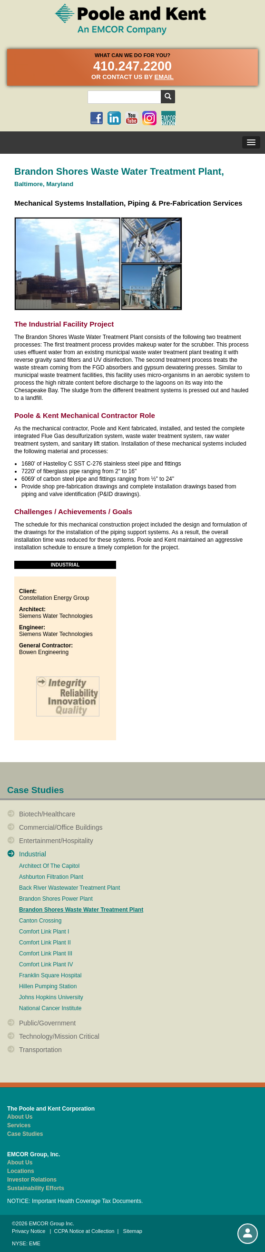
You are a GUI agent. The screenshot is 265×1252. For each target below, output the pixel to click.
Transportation (40, 1049)
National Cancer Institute (50, 1008)
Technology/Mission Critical (59, 1036)
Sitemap (132, 1231)
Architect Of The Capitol (49, 866)
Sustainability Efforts (35, 1188)
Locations (20, 1171)
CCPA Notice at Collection (84, 1231)
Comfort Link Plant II (45, 943)
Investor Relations (32, 1179)
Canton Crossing (40, 921)
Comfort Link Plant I (44, 932)
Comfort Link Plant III (45, 954)
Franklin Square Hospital (50, 976)
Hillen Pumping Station (48, 987)
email (163, 76)
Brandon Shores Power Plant (56, 899)
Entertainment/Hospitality (56, 841)
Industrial (32, 854)
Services (18, 1125)
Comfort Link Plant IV (46, 965)
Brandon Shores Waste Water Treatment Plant (81, 910)
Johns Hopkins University (51, 997)
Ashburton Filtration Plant (51, 877)
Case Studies (25, 1134)
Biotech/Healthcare (47, 814)
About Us (19, 1116)
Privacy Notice (28, 1231)
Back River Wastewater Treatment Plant (69, 888)
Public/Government (47, 1023)
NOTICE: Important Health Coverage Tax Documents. (75, 1201)
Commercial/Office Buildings (61, 827)
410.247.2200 (132, 66)
